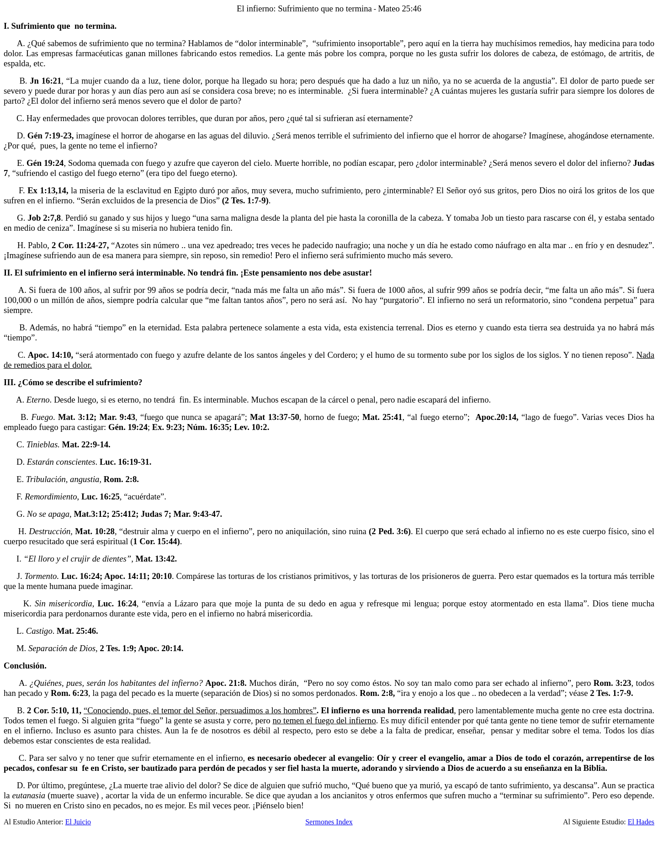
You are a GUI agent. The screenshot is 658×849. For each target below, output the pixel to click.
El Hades (641, 822)
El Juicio (78, 822)
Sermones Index (329, 822)
